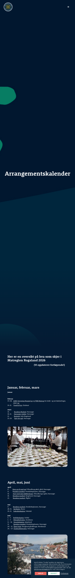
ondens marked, (19, 491)
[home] (8, 7)
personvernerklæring (42, 569)
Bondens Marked (20, 412)
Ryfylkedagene (18, 518)
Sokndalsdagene (19, 511)
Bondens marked (19, 496)
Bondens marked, (19, 524)
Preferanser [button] (64, 573)
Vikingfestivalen (19, 520)
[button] (68, 7)
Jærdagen (16, 509)
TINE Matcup (39, 401)
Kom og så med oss (19, 489)
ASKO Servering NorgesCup (23, 401)
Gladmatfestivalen (20, 529)
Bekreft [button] (54, 573)
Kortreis (16, 416)
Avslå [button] (40, 573)
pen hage (18, 526)
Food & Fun (18, 405)
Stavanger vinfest (20, 414)
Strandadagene (19, 522)
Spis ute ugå (18, 418)
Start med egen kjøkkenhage (23, 494)
